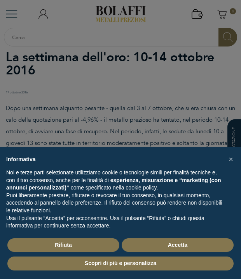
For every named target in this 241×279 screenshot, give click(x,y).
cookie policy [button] (141, 187)
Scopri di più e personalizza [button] (120, 263)
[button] (231, 159)
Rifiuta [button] (63, 245)
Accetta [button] (178, 245)
